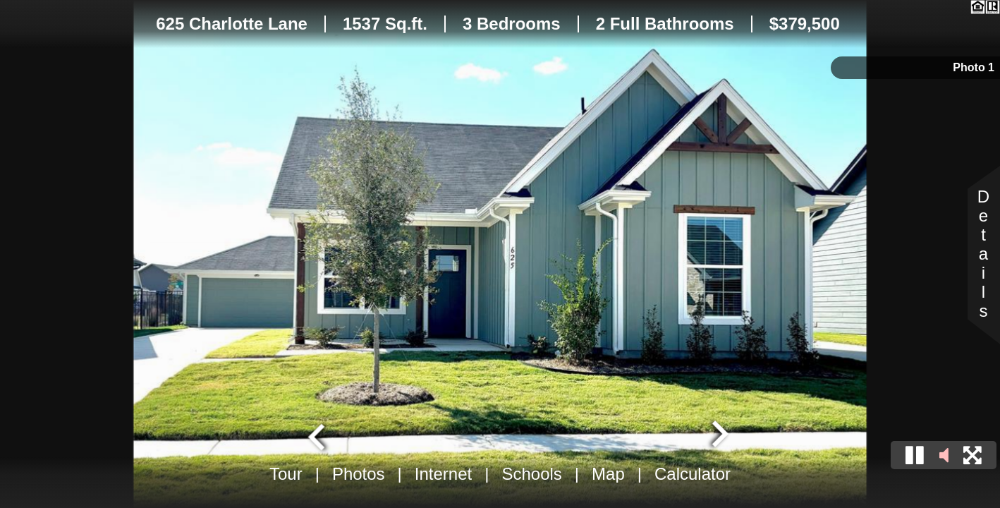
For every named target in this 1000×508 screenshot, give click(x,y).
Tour (286, 473)
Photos (358, 473)
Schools (531, 473)
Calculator (692, 473)
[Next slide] (718, 435)
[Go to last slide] (318, 435)
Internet (443, 473)
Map (608, 473)
